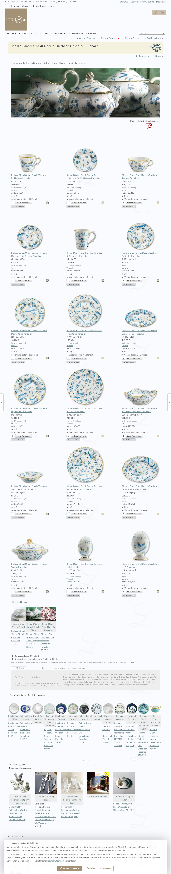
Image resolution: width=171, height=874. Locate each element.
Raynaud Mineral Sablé (108, 713)
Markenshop (143, 56)
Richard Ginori (28, 6)
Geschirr (16, 6)
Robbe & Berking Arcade (46, 786)
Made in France (132, 38)
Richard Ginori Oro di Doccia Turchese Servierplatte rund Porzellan (85, 468)
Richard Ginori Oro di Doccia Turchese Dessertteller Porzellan (30, 312)
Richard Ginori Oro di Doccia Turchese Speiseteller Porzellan (85, 312)
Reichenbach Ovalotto (26, 711)
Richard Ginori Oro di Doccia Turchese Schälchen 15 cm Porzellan (30, 468)
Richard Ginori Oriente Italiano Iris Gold (144, 716)
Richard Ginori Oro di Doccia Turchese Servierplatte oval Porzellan (141, 468)
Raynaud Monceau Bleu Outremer (49, 715)
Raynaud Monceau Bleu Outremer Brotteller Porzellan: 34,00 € (48, 739)
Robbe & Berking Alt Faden (124, 786)
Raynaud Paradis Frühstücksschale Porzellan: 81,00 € (75, 729)
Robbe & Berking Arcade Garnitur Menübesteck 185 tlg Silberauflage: (46, 817)
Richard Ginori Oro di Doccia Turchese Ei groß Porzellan (141, 546)
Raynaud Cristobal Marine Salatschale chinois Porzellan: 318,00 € (131, 736)
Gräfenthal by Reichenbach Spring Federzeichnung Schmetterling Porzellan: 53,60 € (18, 813)
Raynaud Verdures (120, 711)
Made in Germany (109, 38)
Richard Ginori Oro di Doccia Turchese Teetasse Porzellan (141, 157)
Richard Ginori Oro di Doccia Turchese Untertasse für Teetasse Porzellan (30, 235)
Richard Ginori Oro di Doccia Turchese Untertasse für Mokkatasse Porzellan (85, 157)
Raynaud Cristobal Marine (132, 713)
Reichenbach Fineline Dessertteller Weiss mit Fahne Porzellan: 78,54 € (61, 733)
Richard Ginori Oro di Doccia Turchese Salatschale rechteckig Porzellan (141, 390)
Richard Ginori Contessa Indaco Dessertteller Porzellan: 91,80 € (155, 739)
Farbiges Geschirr (155, 38)
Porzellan (93, 682)
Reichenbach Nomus (85, 711)
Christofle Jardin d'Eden (38, 713)
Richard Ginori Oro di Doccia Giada (33, 619)
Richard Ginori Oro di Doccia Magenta (48, 619)
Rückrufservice (147, 2)
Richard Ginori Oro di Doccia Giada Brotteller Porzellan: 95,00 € (33, 640)
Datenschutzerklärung (56, 861)
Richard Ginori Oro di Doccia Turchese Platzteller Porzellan (85, 390)
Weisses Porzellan (87, 38)
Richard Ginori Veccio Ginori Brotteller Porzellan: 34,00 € (18, 637)
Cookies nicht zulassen (99, 868)
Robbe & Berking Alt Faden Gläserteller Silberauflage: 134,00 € (123, 807)
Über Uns (135, 2)
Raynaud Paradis (73, 711)
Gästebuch (124, 2)
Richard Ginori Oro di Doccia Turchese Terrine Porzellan (30, 546)
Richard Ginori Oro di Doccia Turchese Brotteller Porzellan (141, 235)
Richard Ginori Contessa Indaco (155, 715)
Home (8, 6)
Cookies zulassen (69, 868)
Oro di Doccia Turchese (45, 6)
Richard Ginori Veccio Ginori (18, 617)
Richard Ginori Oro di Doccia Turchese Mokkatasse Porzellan (30, 157)
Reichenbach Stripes (96, 711)
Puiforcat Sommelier (98, 785)
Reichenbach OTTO (14, 711)
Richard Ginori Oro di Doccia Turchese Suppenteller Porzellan (30, 390)
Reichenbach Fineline (61, 711)
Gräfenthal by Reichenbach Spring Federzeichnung (20, 788)
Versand (14, 190)
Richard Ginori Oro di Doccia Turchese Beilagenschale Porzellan (141, 312)
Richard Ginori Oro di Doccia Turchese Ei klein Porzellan (85, 546)
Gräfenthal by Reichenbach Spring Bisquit (72, 788)
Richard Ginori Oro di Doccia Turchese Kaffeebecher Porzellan (85, 235)
